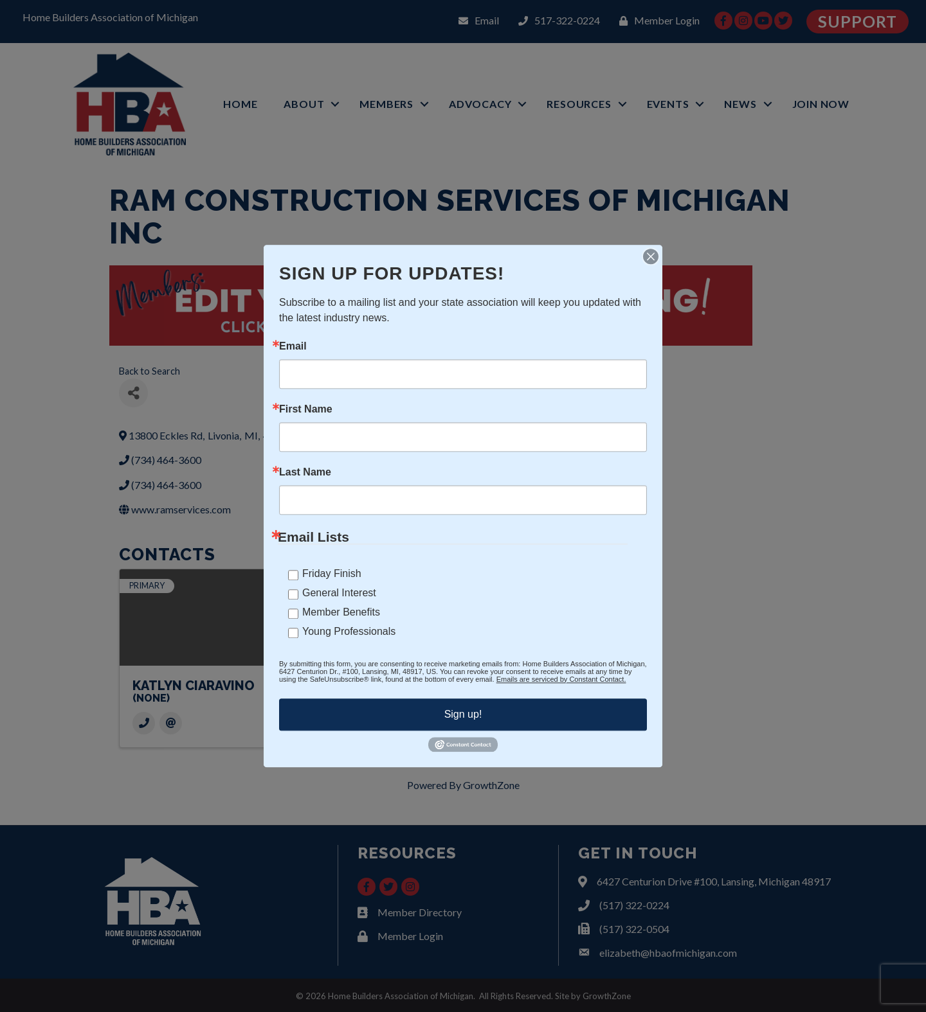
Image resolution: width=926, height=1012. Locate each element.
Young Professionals (348, 631)
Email (293, 346)
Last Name (305, 472)
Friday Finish (331, 573)
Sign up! (463, 714)
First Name (305, 409)
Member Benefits (341, 612)
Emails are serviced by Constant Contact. (561, 679)
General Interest (339, 592)
